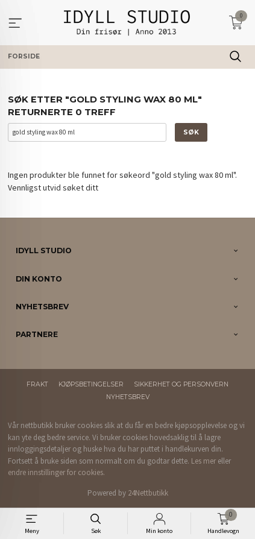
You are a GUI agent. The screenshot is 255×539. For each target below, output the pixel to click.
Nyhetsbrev (128, 397)
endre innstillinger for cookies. (56, 472)
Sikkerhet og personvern (181, 384)
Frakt (37, 384)
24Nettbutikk (148, 493)
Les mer (203, 461)
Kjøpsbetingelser (91, 384)
